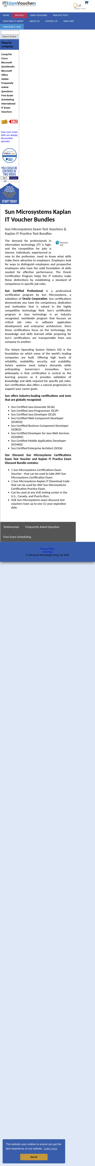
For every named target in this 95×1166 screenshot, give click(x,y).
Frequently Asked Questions (7, 87)
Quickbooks (8, 66)
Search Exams (9, 36)
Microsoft (6, 62)
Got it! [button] (33, 1157)
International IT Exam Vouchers (8, 107)
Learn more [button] (50, 1148)
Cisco (4, 58)
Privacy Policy (47, 548)
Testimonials (11, 527)
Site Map (47, 551)
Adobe (5, 79)
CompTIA (6, 54)
